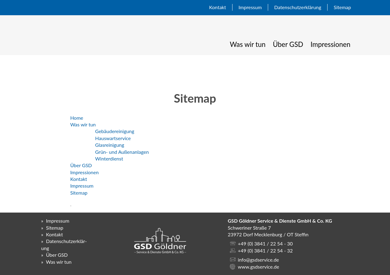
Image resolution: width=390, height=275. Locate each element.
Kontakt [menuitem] (78, 179)
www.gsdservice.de (258, 267)
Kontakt (217, 7)
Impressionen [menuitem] (330, 44)
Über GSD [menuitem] (288, 44)
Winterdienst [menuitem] (109, 158)
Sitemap (342, 7)
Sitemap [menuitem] (78, 193)
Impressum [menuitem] (81, 186)
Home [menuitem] (76, 118)
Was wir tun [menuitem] (247, 44)
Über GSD (57, 255)
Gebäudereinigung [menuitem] (114, 131)
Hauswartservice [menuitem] (113, 138)
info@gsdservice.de (258, 260)
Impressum (250, 7)
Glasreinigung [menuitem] (109, 145)
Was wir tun (59, 262)
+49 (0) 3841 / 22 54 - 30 (265, 243)
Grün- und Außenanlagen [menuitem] (122, 152)
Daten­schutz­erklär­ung (297, 7)
